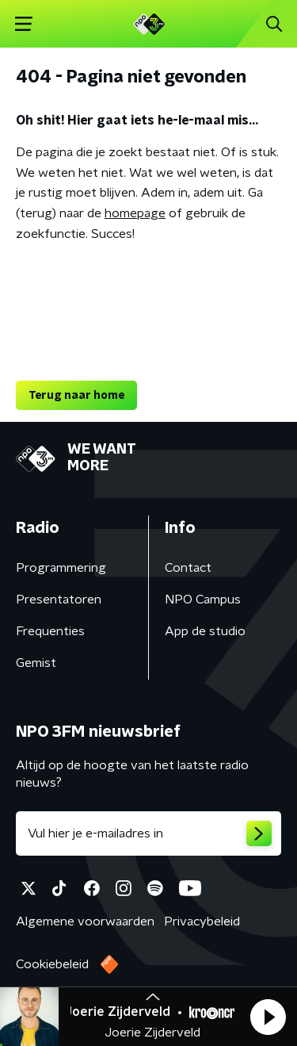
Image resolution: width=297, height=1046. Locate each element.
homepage (135, 213)
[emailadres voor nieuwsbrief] (148, 833)
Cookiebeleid (52, 964)
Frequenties (50, 631)
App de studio (205, 631)
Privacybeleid (202, 921)
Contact (188, 567)
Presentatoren (58, 599)
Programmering (61, 567)
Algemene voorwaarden (85, 921)
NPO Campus (203, 599)
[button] (267, 1016)
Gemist (36, 663)
